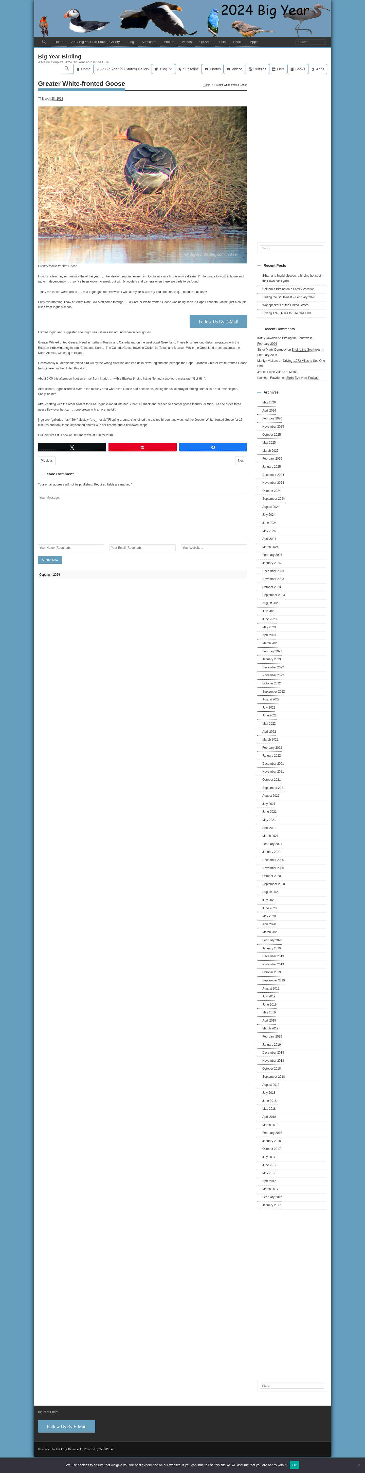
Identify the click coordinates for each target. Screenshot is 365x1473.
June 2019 (269, 1004)
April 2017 (269, 1181)
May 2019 (269, 1012)
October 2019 (271, 972)
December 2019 (273, 956)
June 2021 (269, 811)
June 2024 (269, 523)
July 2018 (268, 1092)
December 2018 (273, 1052)
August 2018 (270, 1085)
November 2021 (273, 771)
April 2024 (269, 539)
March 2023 (270, 643)
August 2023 (270, 603)
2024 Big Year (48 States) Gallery (95, 42)
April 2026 (269, 410)
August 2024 (270, 507)
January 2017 (271, 1205)
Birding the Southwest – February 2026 (288, 297)
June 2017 (269, 1165)
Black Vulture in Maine (282, 372)
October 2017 (271, 1149)
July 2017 (268, 1157)
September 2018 (273, 1076)
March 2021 (270, 836)
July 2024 (268, 514)
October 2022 (271, 683)
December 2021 (273, 763)
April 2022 (269, 731)
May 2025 (269, 442)
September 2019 (273, 980)
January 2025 (271, 466)
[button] (44, 42)
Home (58, 42)
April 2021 (269, 828)
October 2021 (271, 779)
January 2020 (271, 948)
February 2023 (272, 651)
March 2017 (270, 1189)
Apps (254, 42)
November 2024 (273, 482)
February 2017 (272, 1197)
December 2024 (273, 475)
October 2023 (271, 587)
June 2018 (269, 1101)
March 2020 (270, 932)
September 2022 (273, 691)
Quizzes (205, 42)
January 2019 (271, 1044)
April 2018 (269, 1117)
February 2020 (272, 940)
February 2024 (272, 555)
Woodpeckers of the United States (285, 305)
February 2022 (272, 747)
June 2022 (269, 715)
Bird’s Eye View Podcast (302, 378)
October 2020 (271, 876)
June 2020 (269, 908)
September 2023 (273, 595)
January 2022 (271, 755)
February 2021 (272, 844)
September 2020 (273, 884)
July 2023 (268, 611)
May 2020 (269, 916)
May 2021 (269, 820)
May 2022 (269, 723)
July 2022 (268, 707)
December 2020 (273, 860)
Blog (130, 42)
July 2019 (268, 996)
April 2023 (269, 635)
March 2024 (270, 547)
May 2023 (269, 627)
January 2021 (271, 852)
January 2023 (271, 659)
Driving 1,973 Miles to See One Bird (286, 313)
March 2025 (270, 450)
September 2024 (273, 498)
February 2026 (272, 418)
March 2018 (270, 1125)
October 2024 (271, 491)
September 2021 (273, 788)
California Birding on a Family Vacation (288, 289)
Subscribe (149, 42)
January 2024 (271, 563)
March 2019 (270, 1028)
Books (237, 42)
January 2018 (271, 1141)
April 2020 (269, 924)
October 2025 (271, 434)
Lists (222, 42)
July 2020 (268, 900)
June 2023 (269, 619)
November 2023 (273, 579)
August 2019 (270, 988)
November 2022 (273, 675)
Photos (169, 42)
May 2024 (269, 531)
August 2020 (270, 892)
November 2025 (273, 426)
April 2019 (269, 1020)
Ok (294, 1465)
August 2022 (270, 699)
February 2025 (272, 458)
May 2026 (269, 402)
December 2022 (273, 667)
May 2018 (269, 1108)
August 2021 (270, 795)
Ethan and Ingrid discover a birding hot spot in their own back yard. (293, 278)
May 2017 (269, 1173)
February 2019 (272, 1036)
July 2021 (268, 804)
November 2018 (273, 1060)
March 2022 (270, 739)
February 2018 (272, 1133)
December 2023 (273, 571)
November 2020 (273, 868)
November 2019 (273, 964)
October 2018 (271, 1068)
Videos (187, 42)
